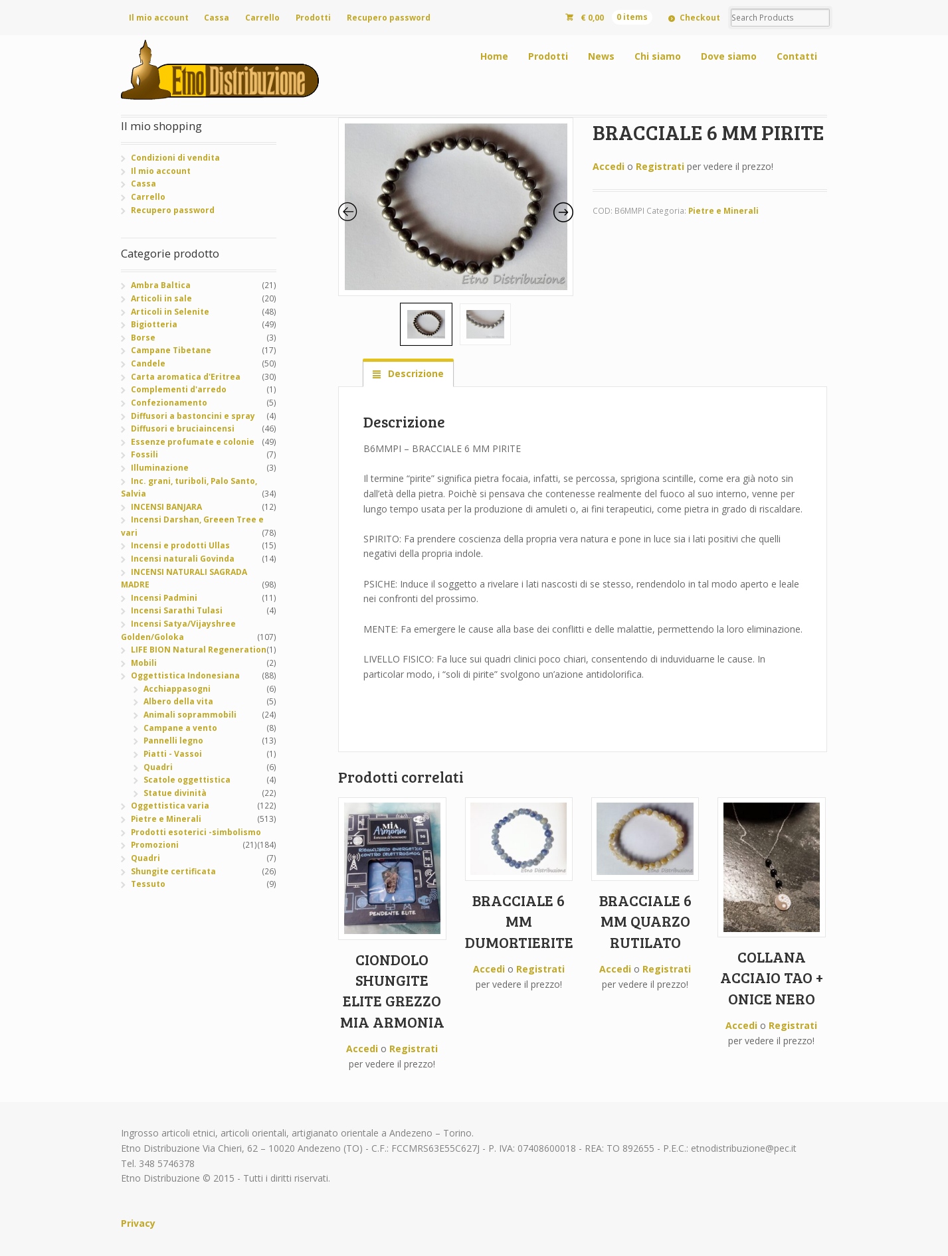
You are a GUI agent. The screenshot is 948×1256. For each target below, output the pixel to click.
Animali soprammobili (190, 714)
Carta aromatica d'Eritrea (185, 376)
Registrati (660, 166)
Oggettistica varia (170, 805)
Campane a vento (180, 728)
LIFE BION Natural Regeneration (198, 649)
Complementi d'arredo (179, 389)
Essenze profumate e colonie (192, 441)
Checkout (700, 17)
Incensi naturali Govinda (183, 558)
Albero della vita (178, 701)
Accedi (608, 166)
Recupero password (388, 17)
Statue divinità (175, 793)
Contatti (797, 56)
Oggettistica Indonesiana (185, 675)
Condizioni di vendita (175, 157)
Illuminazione (160, 467)
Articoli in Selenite (170, 311)
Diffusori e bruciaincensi (183, 428)
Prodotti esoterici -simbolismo (196, 832)
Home (494, 56)
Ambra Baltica (161, 285)
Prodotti (313, 17)
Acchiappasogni (177, 688)
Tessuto (148, 884)
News (601, 56)
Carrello (262, 17)
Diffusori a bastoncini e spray (193, 416)
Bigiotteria (154, 324)
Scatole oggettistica (187, 779)
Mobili (144, 662)
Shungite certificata (173, 871)
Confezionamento (169, 402)
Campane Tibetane (171, 350)
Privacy (138, 1223)
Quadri (158, 767)
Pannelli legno (173, 740)
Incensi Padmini (164, 597)
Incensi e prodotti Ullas (180, 545)
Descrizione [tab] (414, 373)
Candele (148, 363)
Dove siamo (729, 56)
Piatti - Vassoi (172, 753)
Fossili (144, 454)
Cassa (216, 17)
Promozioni (155, 844)
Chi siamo (657, 56)
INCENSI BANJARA (166, 506)
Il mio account (159, 17)
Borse (143, 337)
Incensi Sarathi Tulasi (177, 610)
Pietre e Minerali (723, 210)
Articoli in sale (161, 298)
